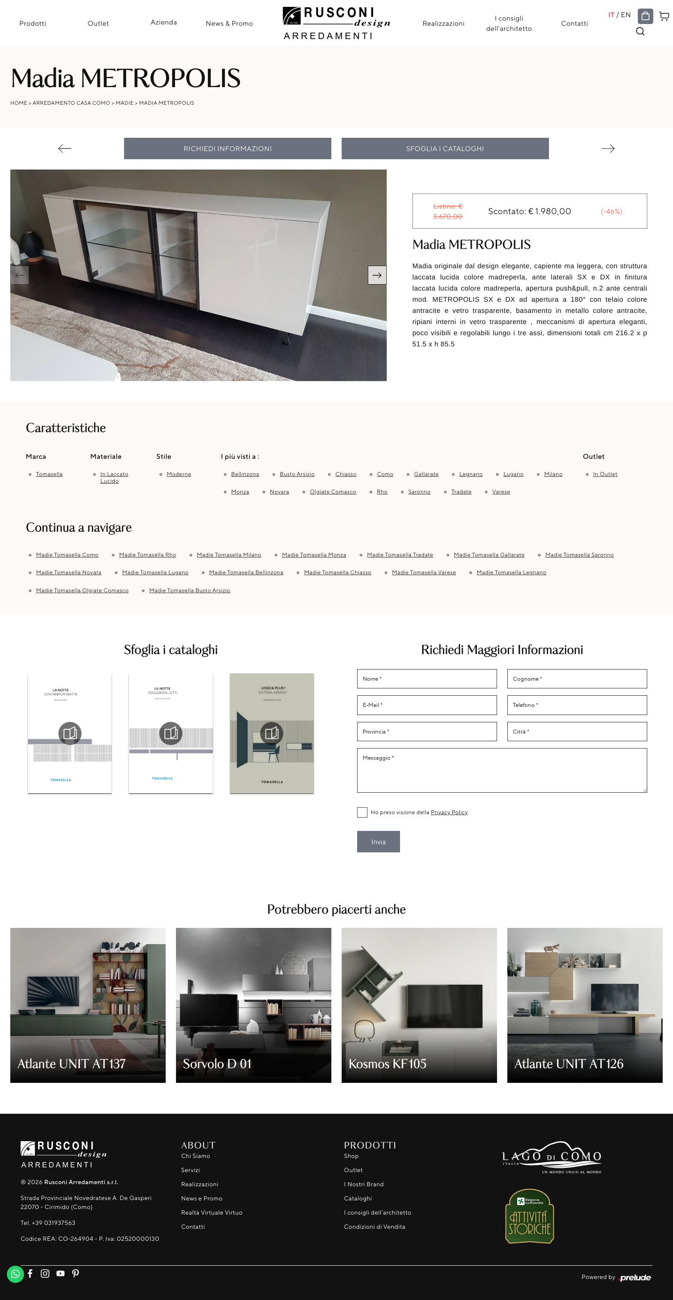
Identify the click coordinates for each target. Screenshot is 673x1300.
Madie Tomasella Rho (147, 555)
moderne (179, 474)
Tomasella (49, 474)
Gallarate (426, 474)
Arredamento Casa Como (71, 103)
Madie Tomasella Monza (314, 555)
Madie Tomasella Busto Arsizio (189, 590)
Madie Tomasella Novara (69, 572)
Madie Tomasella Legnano (511, 572)
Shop (351, 1156)
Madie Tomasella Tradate (400, 555)
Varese (501, 491)
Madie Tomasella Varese (424, 572)
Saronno (419, 491)
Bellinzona (245, 474)
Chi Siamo (195, 1156)
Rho (382, 491)
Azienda (164, 22)
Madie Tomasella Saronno (580, 555)
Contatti (574, 23)
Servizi (190, 1170)
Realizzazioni (443, 23)
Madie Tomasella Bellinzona (246, 572)
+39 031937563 (53, 1223)
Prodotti (32, 23)
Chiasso (345, 474)
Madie (125, 103)
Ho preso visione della (419, 812)
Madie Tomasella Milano (229, 555)
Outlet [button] (594, 456)
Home (18, 103)
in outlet (605, 474)
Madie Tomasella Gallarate (489, 555)
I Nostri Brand (364, 1184)
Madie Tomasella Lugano (155, 572)
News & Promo (229, 23)
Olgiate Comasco (333, 491)
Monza (240, 491)
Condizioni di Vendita (375, 1226)
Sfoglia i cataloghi (445, 148)
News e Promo (201, 1198)
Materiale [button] (106, 456)
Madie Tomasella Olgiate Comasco (82, 590)
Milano (553, 474)
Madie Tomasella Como (67, 555)
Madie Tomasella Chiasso (337, 572)
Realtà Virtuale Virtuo (212, 1212)
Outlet (98, 23)
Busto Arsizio (297, 474)
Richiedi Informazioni (228, 148)
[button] (377, 275)
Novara (279, 491)
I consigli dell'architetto (509, 23)
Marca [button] (36, 456)
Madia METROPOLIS (166, 103)
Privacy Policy (449, 812)
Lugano (513, 474)
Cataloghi (358, 1198)
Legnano (471, 474)
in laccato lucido (114, 478)
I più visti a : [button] (240, 456)
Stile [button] (164, 456)
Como (385, 474)
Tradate (462, 491)
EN (626, 14)
